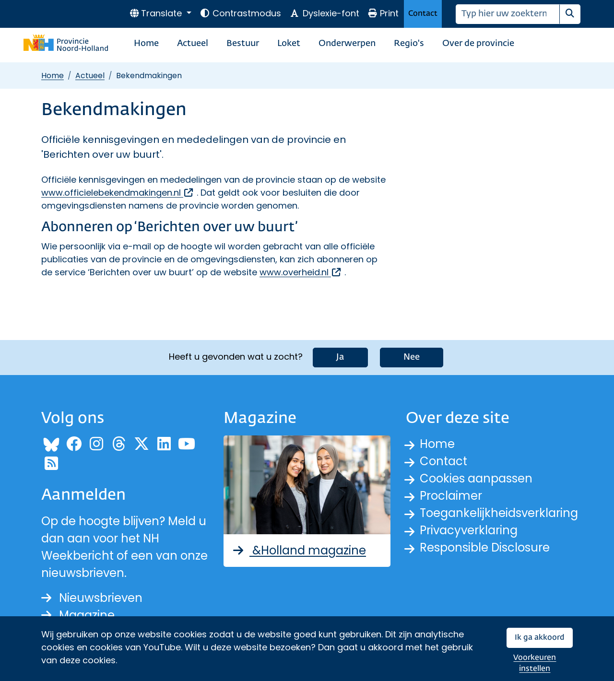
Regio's (409, 43)
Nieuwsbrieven (91, 598)
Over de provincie (478, 43)
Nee (411, 357)
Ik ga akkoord (540, 637)
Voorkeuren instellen (534, 663)
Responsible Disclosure (485, 547)
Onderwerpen (347, 43)
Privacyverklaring (469, 530)
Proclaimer (451, 496)
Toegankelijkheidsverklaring (499, 513)
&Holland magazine (298, 550)
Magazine (78, 615)
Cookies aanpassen (476, 478)
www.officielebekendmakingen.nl (117, 193)
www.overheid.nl (301, 272)
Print (383, 13)
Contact (422, 13)
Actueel (192, 43)
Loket (288, 43)
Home (146, 43)
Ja (340, 357)
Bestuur (242, 43)
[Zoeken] (508, 14)
